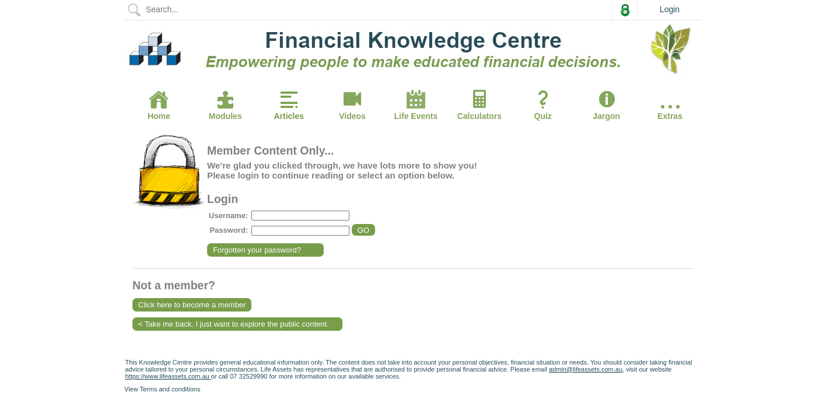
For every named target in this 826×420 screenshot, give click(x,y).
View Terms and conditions (162, 389)
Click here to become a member (192, 304)
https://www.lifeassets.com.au (168, 376)
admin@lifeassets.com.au (585, 369)
